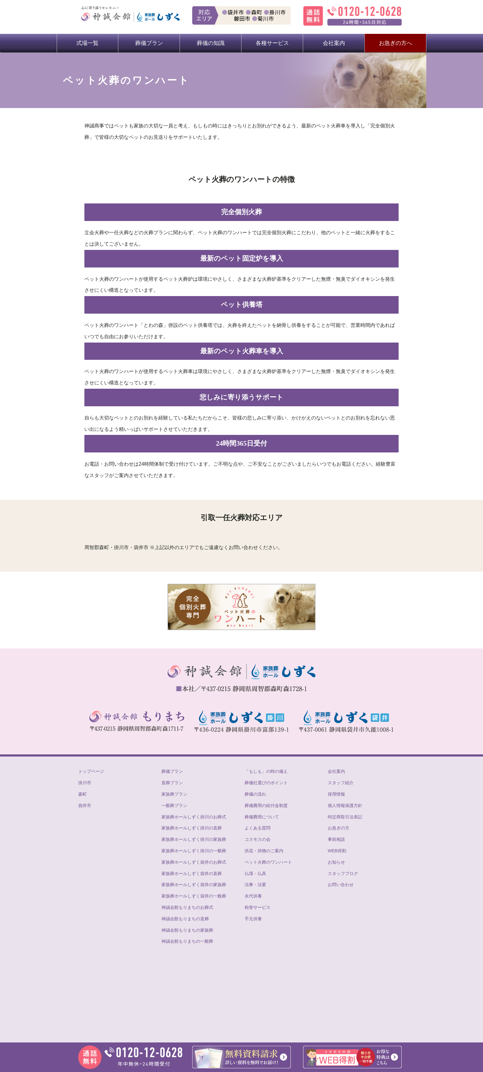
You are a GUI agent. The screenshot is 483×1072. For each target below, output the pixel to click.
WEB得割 (337, 850)
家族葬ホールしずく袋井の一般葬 (193, 895)
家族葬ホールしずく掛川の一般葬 (193, 850)
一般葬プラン (174, 805)
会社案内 (334, 43)
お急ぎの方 (338, 827)
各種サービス (272, 43)
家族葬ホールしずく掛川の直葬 (191, 827)
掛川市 (84, 782)
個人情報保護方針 (345, 805)
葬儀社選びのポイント (266, 782)
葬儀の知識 (211, 43)
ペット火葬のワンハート (268, 862)
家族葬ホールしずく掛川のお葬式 (193, 816)
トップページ (91, 771)
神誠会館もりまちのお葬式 (187, 907)
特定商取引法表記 (345, 816)
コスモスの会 (257, 839)
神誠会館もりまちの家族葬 (187, 930)
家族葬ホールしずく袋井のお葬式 (193, 862)
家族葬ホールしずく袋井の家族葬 (193, 884)
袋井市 (84, 805)
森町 (82, 794)
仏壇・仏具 (255, 873)
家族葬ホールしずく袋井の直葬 (191, 873)
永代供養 (253, 895)
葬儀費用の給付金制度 (266, 805)
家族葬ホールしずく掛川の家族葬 (193, 839)
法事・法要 (255, 884)
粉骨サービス (257, 907)
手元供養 (253, 918)
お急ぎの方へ (395, 43)
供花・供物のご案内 (264, 850)
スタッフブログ (343, 873)
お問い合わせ (341, 884)
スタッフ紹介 (341, 782)
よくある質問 (257, 827)
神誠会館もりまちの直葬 (185, 918)
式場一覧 (87, 43)
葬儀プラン (149, 43)
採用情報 (336, 794)
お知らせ (336, 862)
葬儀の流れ (255, 794)
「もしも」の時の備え (266, 771)
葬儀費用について (262, 816)
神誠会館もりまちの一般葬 (187, 941)
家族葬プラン (174, 794)
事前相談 (336, 839)
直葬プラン (172, 782)
